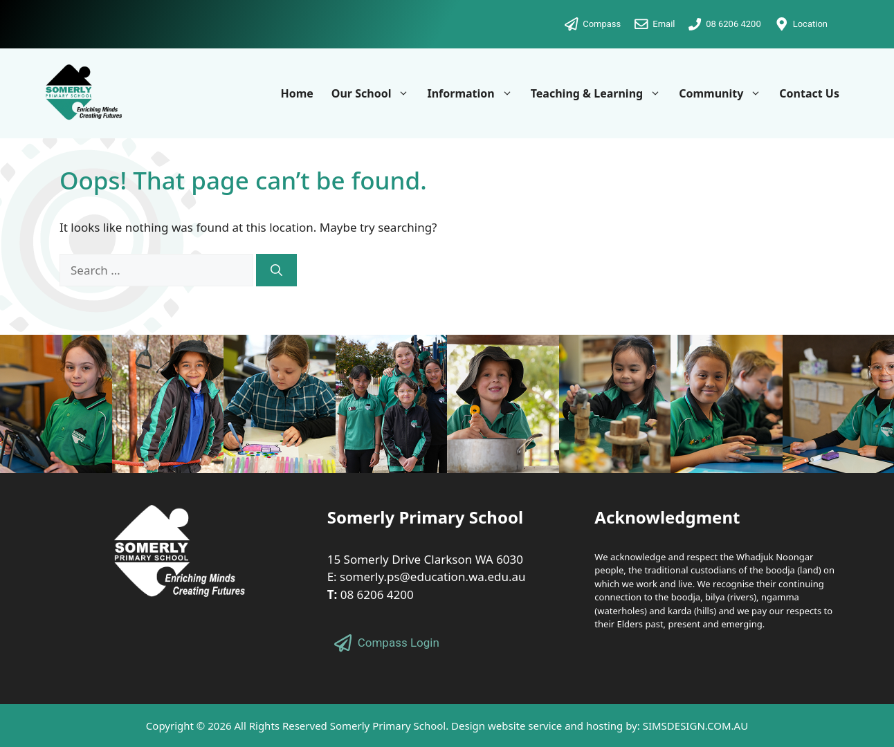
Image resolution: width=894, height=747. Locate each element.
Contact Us (809, 93)
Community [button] (724, 93)
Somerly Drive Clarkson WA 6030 (434, 559)
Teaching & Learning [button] (600, 93)
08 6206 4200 (377, 594)
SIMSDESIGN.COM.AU (695, 725)
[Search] (276, 270)
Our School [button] (375, 93)
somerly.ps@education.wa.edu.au (432, 576)
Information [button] (474, 93)
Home (296, 93)
